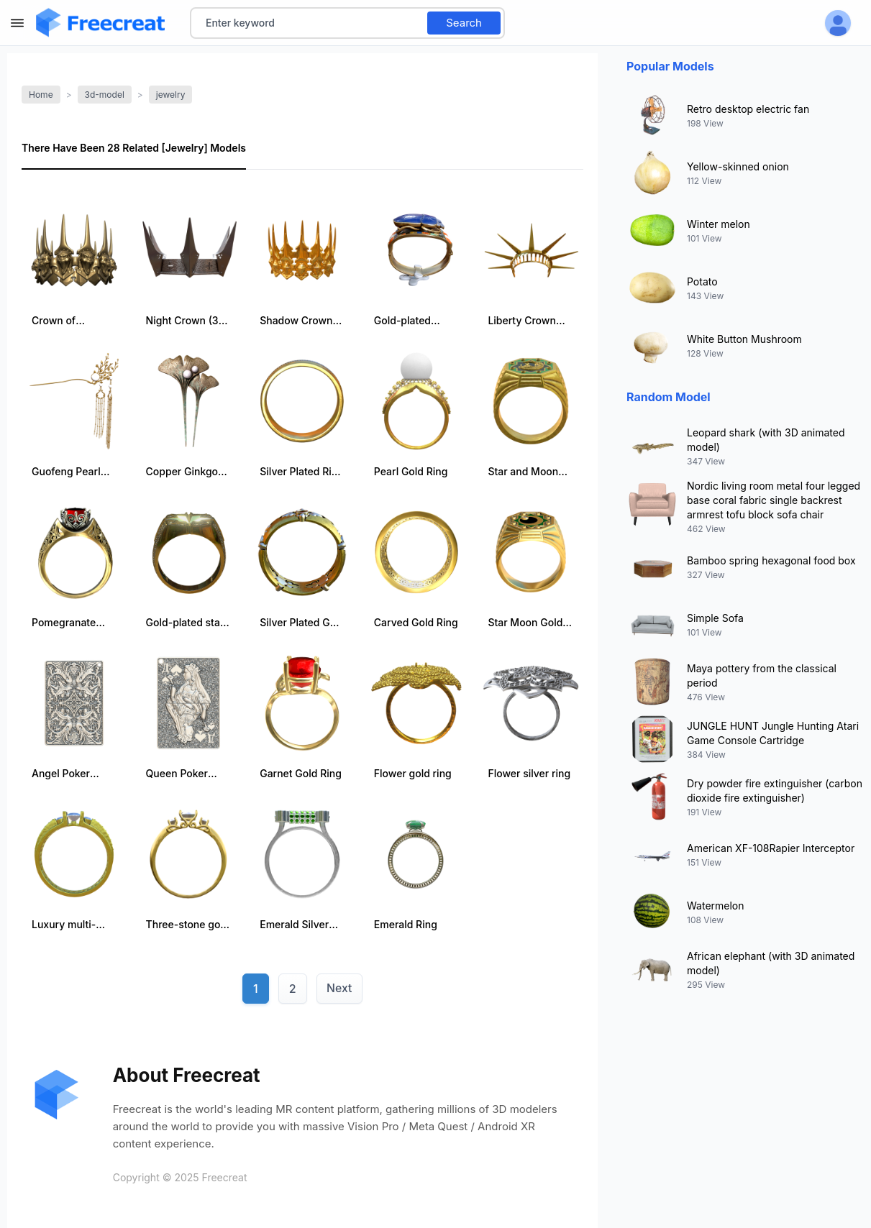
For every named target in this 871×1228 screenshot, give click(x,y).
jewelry (171, 94)
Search (464, 22)
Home (41, 94)
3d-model (104, 94)
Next (339, 988)
